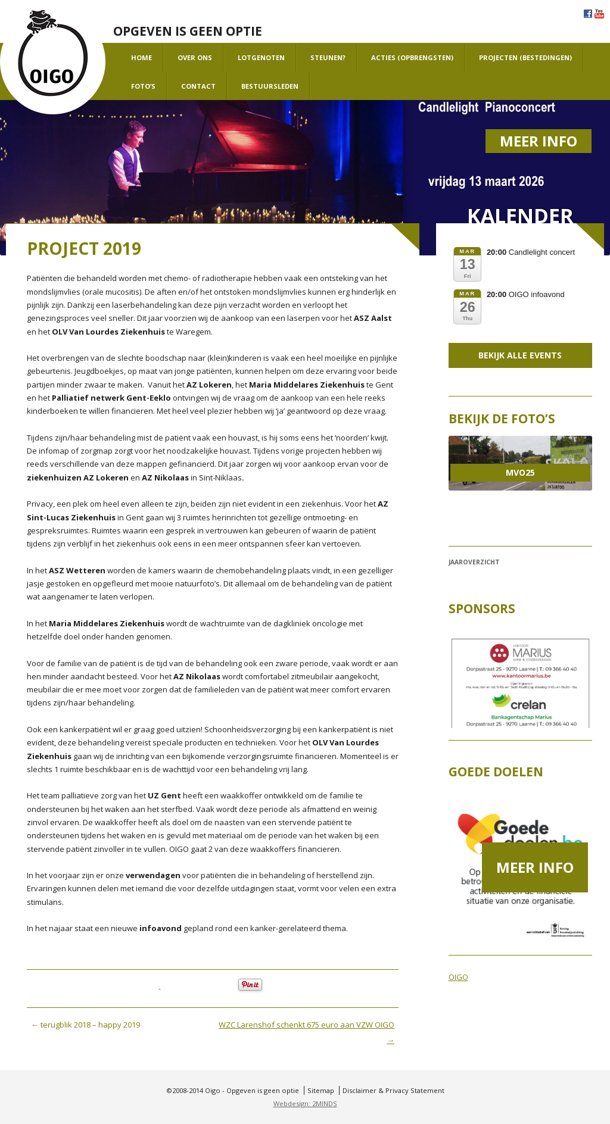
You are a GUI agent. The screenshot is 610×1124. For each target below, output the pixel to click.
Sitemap (320, 1090)
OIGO (458, 977)
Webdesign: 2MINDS (305, 1103)
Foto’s (143, 86)
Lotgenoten (261, 57)
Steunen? (328, 57)
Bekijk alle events (520, 355)
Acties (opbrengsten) (412, 57)
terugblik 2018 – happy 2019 (85, 1024)
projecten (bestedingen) (525, 57)
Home (141, 57)
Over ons (195, 57)
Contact (198, 86)
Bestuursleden (269, 86)
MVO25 (520, 472)
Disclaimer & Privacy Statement (393, 1090)
